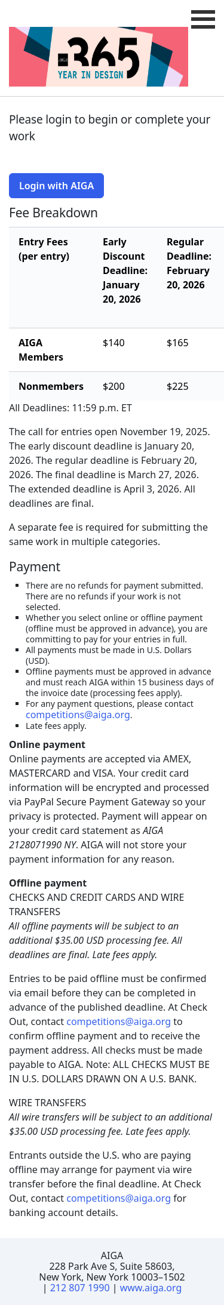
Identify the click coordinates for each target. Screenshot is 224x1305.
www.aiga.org (151, 1287)
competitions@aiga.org (78, 714)
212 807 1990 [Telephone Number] (80, 1287)
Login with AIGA (56, 185)
